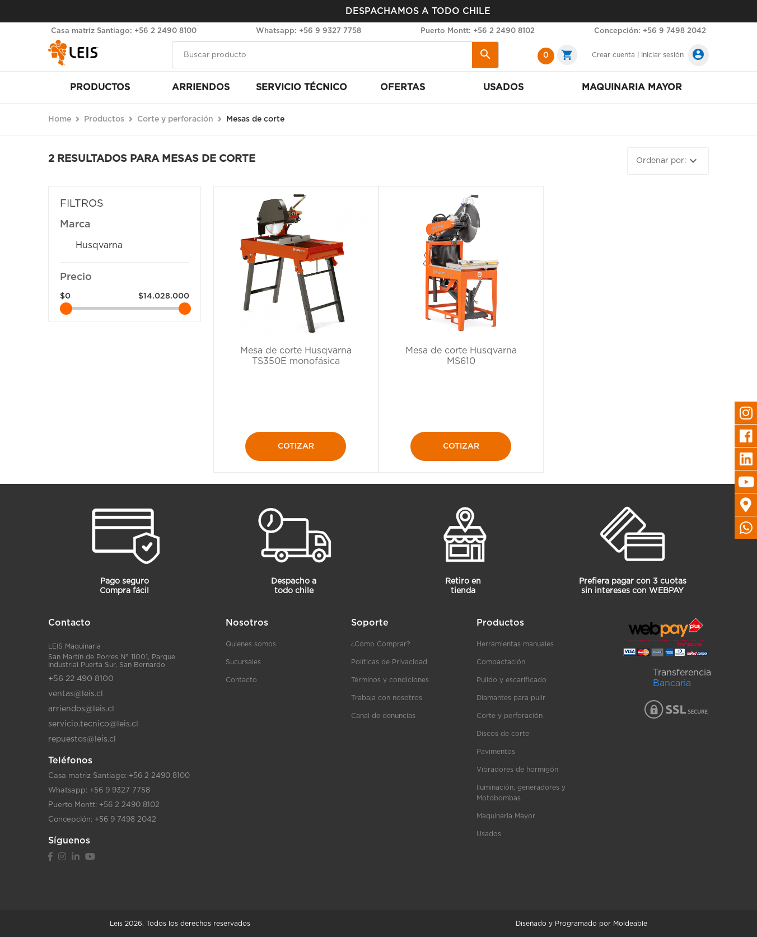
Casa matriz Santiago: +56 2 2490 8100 (124, 31)
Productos (100, 87)
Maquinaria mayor (632, 87)
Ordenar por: (668, 160)
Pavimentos (495, 751)
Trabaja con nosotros (386, 697)
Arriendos (201, 87)
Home (59, 119)
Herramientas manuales (515, 644)
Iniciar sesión (662, 55)
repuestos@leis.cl (82, 739)
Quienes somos (251, 644)
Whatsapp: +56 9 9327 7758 (308, 31)
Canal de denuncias (383, 715)
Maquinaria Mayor (505, 816)
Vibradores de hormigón (517, 769)
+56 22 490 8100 (81, 679)
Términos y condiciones (390, 680)
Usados (503, 87)
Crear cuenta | (615, 55)
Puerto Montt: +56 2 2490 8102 (477, 31)
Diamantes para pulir (510, 697)
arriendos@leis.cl (81, 709)
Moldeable (630, 923)
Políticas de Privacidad (389, 662)
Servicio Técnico (301, 87)
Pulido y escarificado (511, 680)
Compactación (500, 662)
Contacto (241, 680)
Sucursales (243, 662)
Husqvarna (99, 245)
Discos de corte (502, 733)
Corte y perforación (509, 715)
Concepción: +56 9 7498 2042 (650, 31)
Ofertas (402, 87)
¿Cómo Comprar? (380, 644)
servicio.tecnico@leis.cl (93, 724)
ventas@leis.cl (75, 694)
